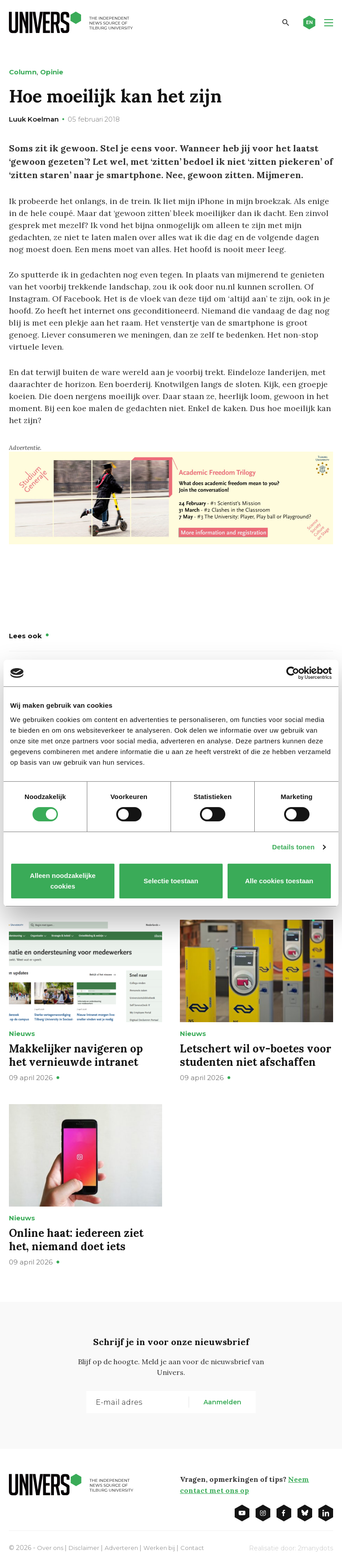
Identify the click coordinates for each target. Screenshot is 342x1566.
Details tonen (293, 847)
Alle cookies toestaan (279, 881)
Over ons (51, 1547)
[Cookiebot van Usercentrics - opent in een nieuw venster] (293, 673)
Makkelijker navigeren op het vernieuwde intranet (76, 1054)
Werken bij (165, 1547)
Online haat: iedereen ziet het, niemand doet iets (76, 1239)
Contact (199, 1547)
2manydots (315, 1548)
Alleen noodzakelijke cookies (63, 881)
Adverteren (125, 1547)
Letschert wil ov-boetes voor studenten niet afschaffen (255, 1054)
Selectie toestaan (171, 881)
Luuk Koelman (34, 119)
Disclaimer (86, 1547)
